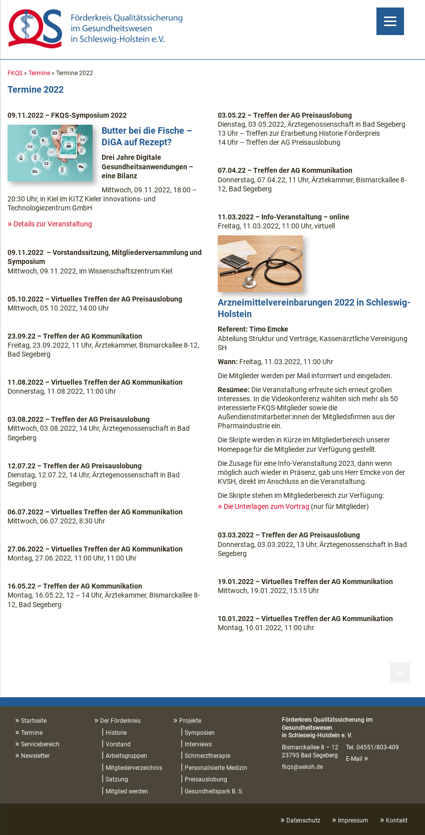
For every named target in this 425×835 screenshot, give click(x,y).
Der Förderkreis (120, 720)
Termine (39, 73)
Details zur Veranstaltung (53, 224)
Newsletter (35, 755)
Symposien (200, 732)
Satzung (117, 779)
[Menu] (390, 21)
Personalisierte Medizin (216, 767)
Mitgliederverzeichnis (134, 767)
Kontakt (396, 820)
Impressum (353, 820)
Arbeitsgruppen (126, 755)
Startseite (34, 720)
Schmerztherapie (207, 755)
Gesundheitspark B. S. (214, 791)
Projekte (190, 720)
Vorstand (118, 744)
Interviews (198, 744)
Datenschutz (303, 820)
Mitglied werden (127, 791)
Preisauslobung (206, 779)
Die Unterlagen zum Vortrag (266, 506)
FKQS (15, 73)
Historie (116, 732)
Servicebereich (40, 744)
